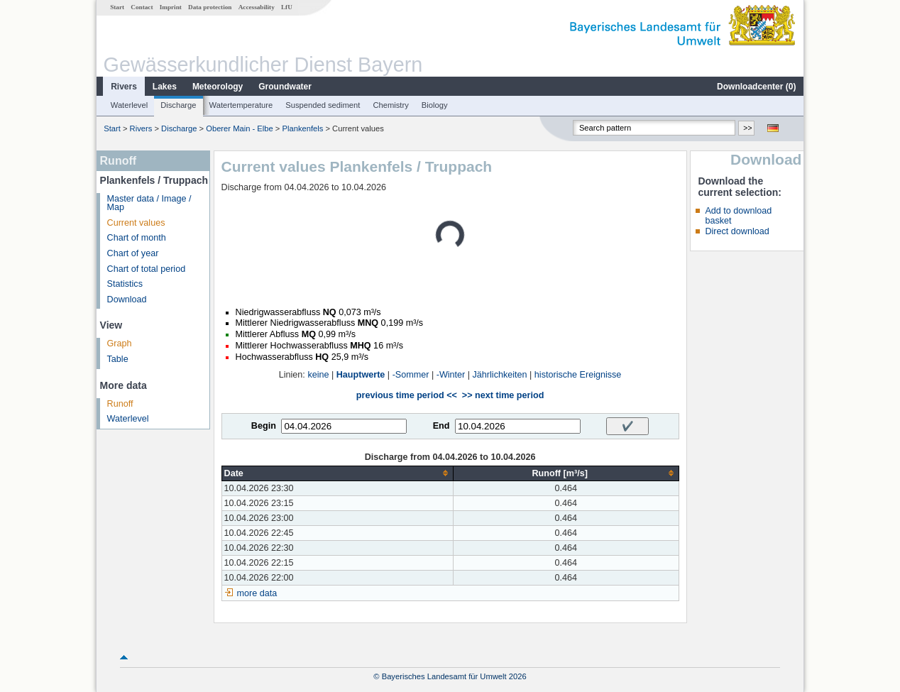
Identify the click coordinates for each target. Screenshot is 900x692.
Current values (136, 223)
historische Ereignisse (578, 375)
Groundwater (285, 87)
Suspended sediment (322, 105)
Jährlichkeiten (500, 375)
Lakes (165, 87)
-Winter (451, 375)
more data (257, 593)
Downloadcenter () (756, 87)
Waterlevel (129, 105)
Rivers (124, 87)
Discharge (178, 105)
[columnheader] (337, 473)
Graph (119, 343)
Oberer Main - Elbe (239, 128)
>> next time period (503, 395)
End (441, 426)
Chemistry (390, 105)
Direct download (737, 231)
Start (117, 7)
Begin (263, 426)
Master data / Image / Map (149, 203)
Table (117, 359)
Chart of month (136, 238)
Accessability (256, 7)
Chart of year (133, 253)
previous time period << (406, 395)
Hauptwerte (360, 375)
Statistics (125, 284)
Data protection (209, 7)
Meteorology (217, 87)
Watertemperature (241, 105)
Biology (435, 105)
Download (127, 299)
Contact (142, 7)
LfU (286, 7)
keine (318, 375)
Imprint (171, 7)
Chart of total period (146, 269)
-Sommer (411, 375)
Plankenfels (302, 128)
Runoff (120, 404)
